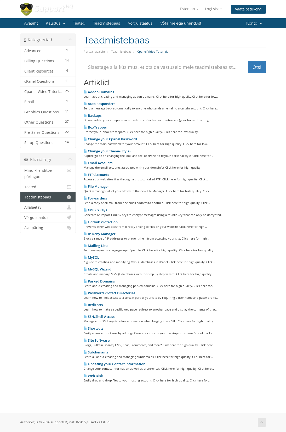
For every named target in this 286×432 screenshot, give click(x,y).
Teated (79, 23)
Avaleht (31, 23)
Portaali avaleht (94, 51)
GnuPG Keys (95, 210)
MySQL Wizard (97, 269)
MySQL (91, 257)
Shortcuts (93, 328)
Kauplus (55, 23)
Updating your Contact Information (114, 364)
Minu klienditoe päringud (48, 173)
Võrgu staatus (140, 23)
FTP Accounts (96, 174)
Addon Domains (99, 92)
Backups (92, 115)
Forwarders (95, 198)
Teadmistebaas (106, 23)
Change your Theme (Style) (107, 151)
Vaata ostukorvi (248, 9)
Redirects (93, 304)
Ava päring (48, 228)
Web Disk (93, 375)
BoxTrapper (95, 127)
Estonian (189, 8)
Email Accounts (98, 162)
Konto (254, 23)
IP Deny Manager (100, 233)
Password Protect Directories (109, 293)
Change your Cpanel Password (110, 139)
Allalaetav (48, 207)
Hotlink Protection (101, 222)
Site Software (97, 340)
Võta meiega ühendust (180, 23)
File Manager (96, 186)
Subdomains (96, 352)
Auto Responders (99, 103)
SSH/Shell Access (99, 316)
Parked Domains (99, 281)
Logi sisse (213, 8)
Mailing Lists (96, 245)
